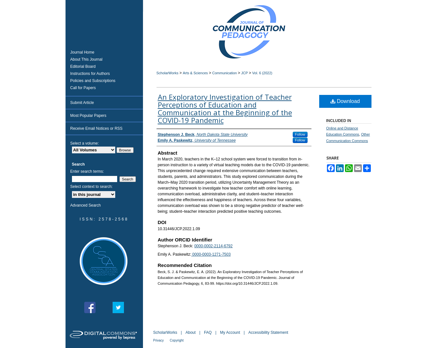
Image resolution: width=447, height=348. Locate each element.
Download (345, 101)
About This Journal (86, 59)
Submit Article (82, 102)
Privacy (159, 340)
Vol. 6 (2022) (262, 73)
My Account (230, 332)
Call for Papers (83, 88)
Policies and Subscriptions (93, 80)
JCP (245, 73)
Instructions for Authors (90, 73)
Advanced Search (85, 205)
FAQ (208, 332)
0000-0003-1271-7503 (211, 254)
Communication (225, 73)
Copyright (177, 340)
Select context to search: (91, 186)
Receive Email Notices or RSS (96, 128)
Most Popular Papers (88, 115)
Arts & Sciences (196, 73)
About (191, 332)
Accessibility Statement (268, 332)
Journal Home (82, 52)
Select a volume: (84, 143)
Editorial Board (83, 66)
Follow (300, 134)
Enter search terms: (87, 171)
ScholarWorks (167, 73)
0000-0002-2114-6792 (213, 246)
